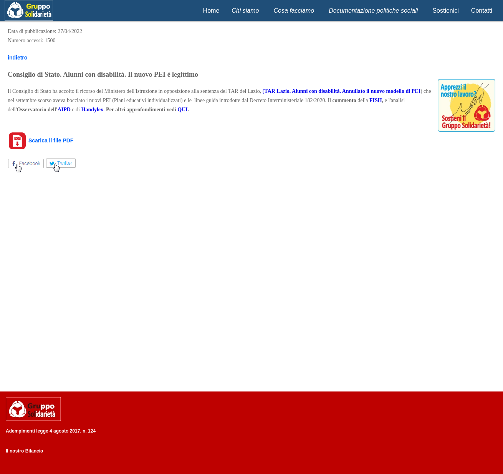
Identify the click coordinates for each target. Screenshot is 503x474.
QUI (182, 109)
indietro (17, 58)
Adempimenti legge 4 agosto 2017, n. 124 (51, 431)
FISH (375, 100)
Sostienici (445, 10)
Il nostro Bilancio (24, 451)
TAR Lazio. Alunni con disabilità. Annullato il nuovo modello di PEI (342, 91)
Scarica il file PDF (40, 140)
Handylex (92, 109)
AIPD (64, 109)
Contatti (481, 10)
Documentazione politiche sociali (373, 10)
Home (211, 10)
